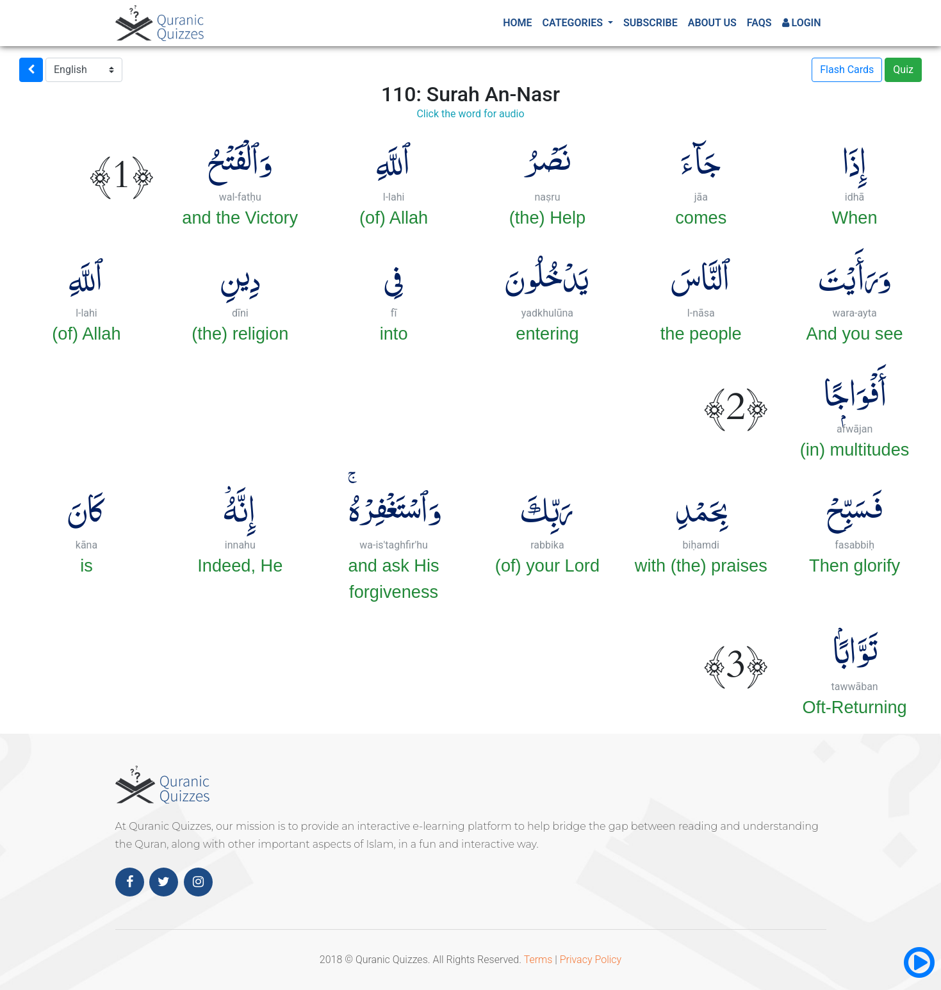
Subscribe (650, 23)
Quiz (903, 69)
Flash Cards (847, 69)
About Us (712, 23)
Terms (538, 959)
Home (517, 23)
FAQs (759, 23)
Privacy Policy (590, 959)
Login (801, 23)
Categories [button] (574, 23)
